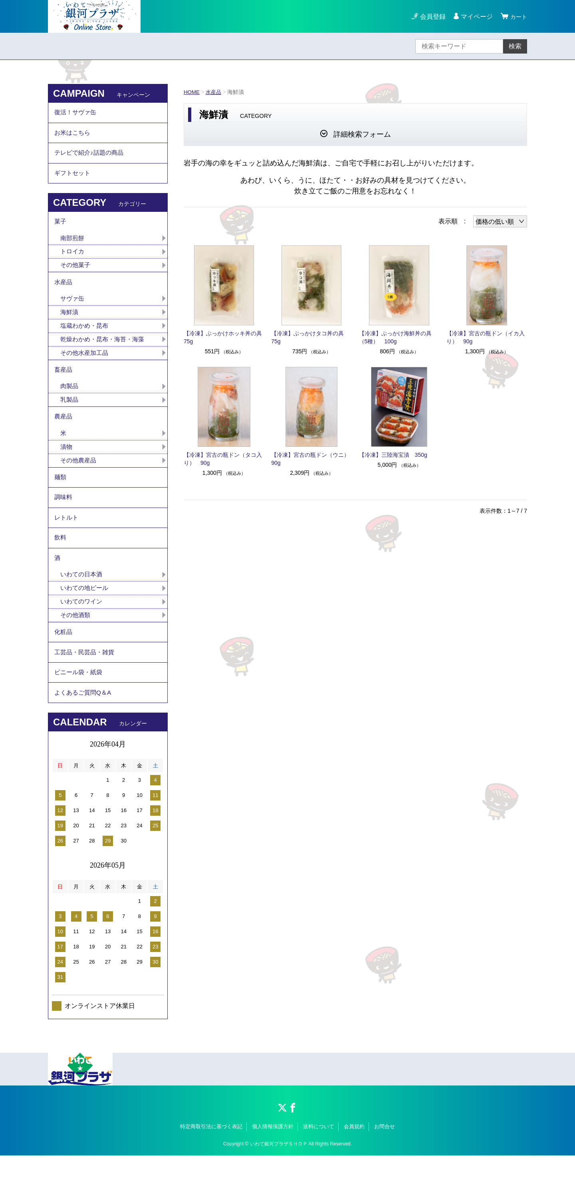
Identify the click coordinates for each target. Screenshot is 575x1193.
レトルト (67, 541)
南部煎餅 (73, 247)
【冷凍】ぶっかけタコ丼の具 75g (310, 337)
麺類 (60, 497)
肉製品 (69, 402)
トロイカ (73, 261)
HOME (192, 92)
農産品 (63, 434)
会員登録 (430, 16)
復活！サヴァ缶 (76, 113)
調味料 (63, 519)
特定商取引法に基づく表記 (211, 1164)
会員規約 (354, 1164)
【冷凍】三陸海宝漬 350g (393, 455)
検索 (515, 46)
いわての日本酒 (82, 603)
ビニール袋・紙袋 (79, 707)
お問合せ (384, 1164)
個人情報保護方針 (272, 1164)
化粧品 (63, 663)
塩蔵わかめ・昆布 (85, 338)
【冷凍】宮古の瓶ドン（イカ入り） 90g (485, 337)
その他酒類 (76, 645)
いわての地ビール (85, 617)
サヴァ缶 (73, 310)
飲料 (60, 563)
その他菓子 (76, 275)
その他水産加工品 (85, 366)
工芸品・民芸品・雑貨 (86, 685)
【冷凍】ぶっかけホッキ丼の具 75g (224, 337)
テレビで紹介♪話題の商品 (91, 157)
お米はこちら (73, 135)
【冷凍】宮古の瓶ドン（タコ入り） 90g (223, 459)
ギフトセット (73, 179)
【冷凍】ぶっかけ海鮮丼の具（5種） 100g (395, 337)
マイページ (474, 16)
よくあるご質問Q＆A (84, 729)
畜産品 (63, 384)
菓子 (60, 229)
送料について (318, 1164)
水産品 (214, 92)
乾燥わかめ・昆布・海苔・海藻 (105, 352)
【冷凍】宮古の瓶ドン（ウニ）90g (310, 459)
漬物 (66, 465)
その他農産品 (79, 479)
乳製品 (69, 416)
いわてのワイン (82, 631)
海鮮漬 (69, 324)
